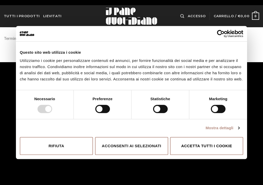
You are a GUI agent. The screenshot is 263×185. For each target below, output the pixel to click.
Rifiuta (56, 146)
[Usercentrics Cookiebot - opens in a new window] (220, 34)
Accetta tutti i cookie (206, 146)
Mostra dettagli (219, 128)
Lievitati (52, 16)
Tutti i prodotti (22, 16)
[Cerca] (182, 16)
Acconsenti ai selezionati (131, 146)
